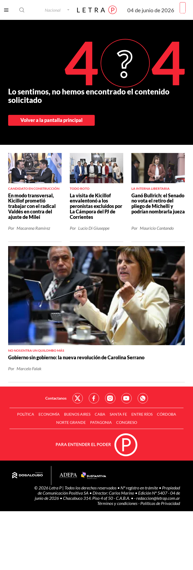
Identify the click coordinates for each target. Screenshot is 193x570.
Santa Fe (118, 414)
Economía (49, 414)
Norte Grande (71, 422)
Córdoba (166, 414)
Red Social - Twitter (78, 398)
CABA (100, 414)
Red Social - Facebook (94, 398)
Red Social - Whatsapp (143, 398)
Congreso (126, 422)
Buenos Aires (77, 414)
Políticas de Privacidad (160, 503)
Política (25, 414)
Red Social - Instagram (110, 398)
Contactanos (56, 398)
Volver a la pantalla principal (51, 120)
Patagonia (101, 422)
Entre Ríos (142, 414)
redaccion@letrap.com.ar (158, 498)
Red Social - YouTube (126, 398)
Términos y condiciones (117, 503)
